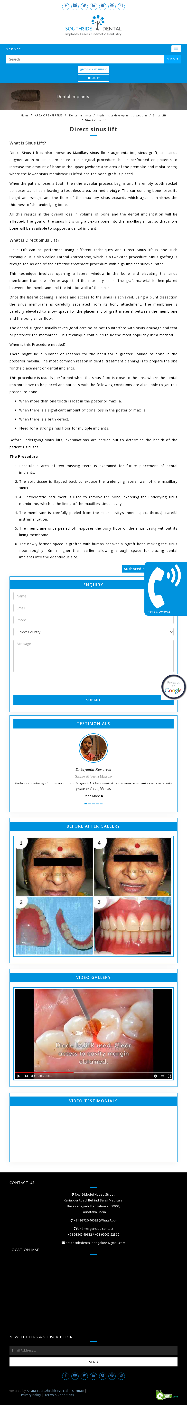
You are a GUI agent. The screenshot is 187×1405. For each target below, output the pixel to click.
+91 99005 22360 (107, 1234)
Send (93, 1362)
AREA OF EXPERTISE (49, 115)
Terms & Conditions (59, 1395)
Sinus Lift (159, 115)
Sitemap (78, 1391)
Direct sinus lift (96, 120)
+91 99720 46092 (85, 1220)
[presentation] (41, 683)
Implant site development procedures (122, 115)
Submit (93, 699)
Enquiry (94, 78)
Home (24, 115)
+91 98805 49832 (80, 1234)
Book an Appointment (93, 69)
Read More (93, 796)
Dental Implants (80, 115)
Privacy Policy (31, 1395)
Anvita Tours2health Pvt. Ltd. (48, 1391)
